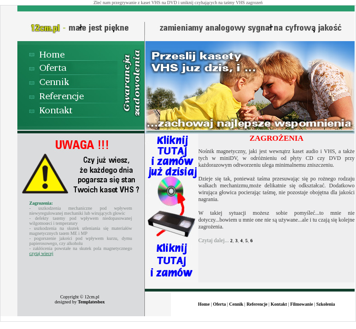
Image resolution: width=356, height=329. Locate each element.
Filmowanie (301, 304)
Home (204, 304)
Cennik (236, 304)
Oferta (219, 304)
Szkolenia (325, 304)
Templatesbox (91, 301)
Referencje (256, 304)
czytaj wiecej (41, 253)
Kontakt (279, 304)
